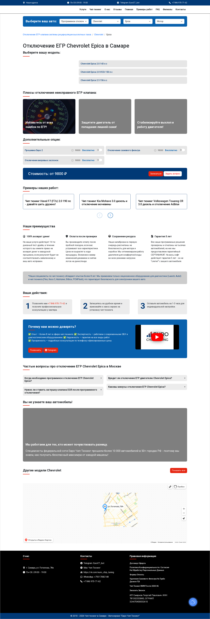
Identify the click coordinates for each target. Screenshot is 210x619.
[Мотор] (169, 21)
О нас (107, 9)
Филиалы (167, 9)
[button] (110, 215)
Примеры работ (144, 9)
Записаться (155, 173)
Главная (129, 9)
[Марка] (106, 21)
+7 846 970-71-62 (56, 303)
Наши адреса (32, 3)
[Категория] (74, 21)
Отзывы (117, 9)
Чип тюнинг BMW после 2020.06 (144, 586)
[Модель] (138, 21)
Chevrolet (98, 34)
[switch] (99, 150)
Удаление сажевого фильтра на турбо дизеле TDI (147, 580)
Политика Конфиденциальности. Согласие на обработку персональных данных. (149, 568)
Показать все (178, 470)
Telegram (50, 350)
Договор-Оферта (138, 563)
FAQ (158, 9)
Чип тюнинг (95, 9)
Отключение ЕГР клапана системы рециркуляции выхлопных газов (57, 34)
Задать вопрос (172, 173)
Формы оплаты (137, 575)
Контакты (181, 9)
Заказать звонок (137, 590)
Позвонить (35, 350)
